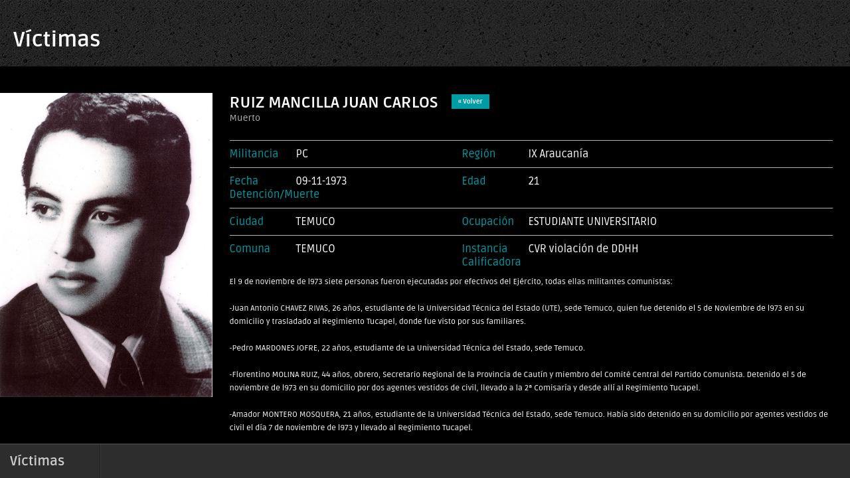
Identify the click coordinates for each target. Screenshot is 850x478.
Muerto (245, 117)
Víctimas (56, 39)
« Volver (470, 102)
